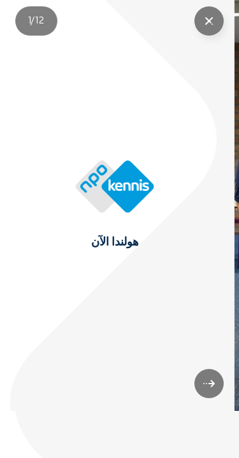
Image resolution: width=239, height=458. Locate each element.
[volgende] (209, 430)
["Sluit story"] (209, 21)
